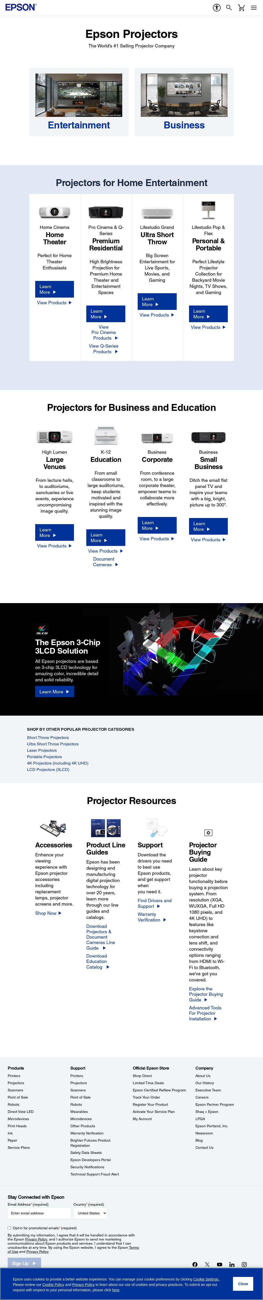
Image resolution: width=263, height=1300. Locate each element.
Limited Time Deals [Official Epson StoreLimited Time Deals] (148, 1083)
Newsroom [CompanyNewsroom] (204, 1133)
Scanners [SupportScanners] (78, 1090)
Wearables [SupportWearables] (79, 1112)
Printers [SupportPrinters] (76, 1076)
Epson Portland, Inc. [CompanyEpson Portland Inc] (211, 1126)
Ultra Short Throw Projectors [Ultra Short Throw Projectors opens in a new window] (53, 744)
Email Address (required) (28, 1204)
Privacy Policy (36, 1239)
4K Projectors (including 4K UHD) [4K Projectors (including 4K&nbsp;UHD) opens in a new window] (57, 763)
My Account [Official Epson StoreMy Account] (142, 1119)
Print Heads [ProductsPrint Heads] (17, 1126)
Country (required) (88, 1204)
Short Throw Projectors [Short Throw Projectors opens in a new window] (48, 737)
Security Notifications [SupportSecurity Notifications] (87, 1167)
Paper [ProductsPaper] (12, 1140)
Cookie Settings (206, 1279)
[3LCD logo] (59, 628)
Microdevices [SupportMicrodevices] (81, 1119)
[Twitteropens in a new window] (207, 1264)
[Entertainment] (78, 125)
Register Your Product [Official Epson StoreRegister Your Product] (150, 1104)
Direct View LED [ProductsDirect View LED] (21, 1112)
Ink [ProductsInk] (10, 1133)
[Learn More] (54, 289)
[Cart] (241, 8)
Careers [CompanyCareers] (202, 1097)
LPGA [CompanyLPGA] (200, 1119)
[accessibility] (217, 8)
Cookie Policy (53, 1285)
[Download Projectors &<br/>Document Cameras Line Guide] (105, 937)
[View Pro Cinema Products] (105, 332)
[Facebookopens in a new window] (195, 1264)
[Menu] (254, 8)
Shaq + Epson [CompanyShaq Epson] (206, 1112)
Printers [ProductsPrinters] (14, 1076)
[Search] (229, 8)
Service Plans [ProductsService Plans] (19, 1147)
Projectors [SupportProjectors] (78, 1083)
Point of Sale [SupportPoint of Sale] (80, 1097)
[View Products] (54, 302)
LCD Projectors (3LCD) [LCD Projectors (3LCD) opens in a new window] (48, 769)
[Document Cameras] (105, 561)
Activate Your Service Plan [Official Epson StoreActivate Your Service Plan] (154, 1112)
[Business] (184, 125)
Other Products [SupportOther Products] (82, 1126)
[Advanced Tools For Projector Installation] (208, 1013)
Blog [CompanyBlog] (199, 1140)
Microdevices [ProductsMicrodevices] (18, 1119)
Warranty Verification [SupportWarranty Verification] (87, 1133)
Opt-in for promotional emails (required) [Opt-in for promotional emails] (45, 1228)
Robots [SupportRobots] (76, 1104)
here (115, 1290)
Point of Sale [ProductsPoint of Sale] (18, 1097)
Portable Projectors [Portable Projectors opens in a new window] (44, 756)
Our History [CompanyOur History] (204, 1083)
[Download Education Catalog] (105, 961)
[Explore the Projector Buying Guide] (208, 994)
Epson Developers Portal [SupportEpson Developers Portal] (90, 1160)
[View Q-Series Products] (105, 348)
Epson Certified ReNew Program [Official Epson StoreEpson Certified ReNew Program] (159, 1090)
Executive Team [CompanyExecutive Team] (208, 1090)
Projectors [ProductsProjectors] (16, 1083)
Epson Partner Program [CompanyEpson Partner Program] (214, 1104)
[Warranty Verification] (157, 916)
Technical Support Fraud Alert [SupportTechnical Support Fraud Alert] (94, 1174)
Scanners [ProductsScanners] (15, 1090)
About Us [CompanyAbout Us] (202, 1076)
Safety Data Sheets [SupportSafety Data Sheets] (86, 1153)
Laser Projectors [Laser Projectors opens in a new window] (42, 750)
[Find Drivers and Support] (157, 903)
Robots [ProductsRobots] (13, 1104)
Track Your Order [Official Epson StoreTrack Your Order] (146, 1097)
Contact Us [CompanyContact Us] (204, 1147)
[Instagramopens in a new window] (244, 1264)
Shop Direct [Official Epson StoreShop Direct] (142, 1076)
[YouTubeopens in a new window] (219, 1264)
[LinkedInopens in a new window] (232, 1264)
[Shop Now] (48, 913)
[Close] (243, 1284)
